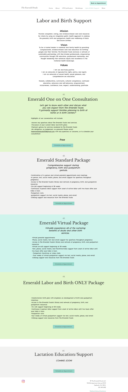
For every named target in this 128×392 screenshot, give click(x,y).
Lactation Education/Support (63, 354)
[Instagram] (23, 381)
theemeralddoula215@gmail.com (43, 131)
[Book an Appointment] (98, 3)
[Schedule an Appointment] (62, 145)
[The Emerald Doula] (30, 8)
